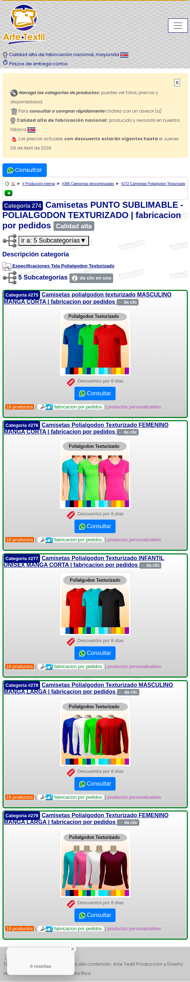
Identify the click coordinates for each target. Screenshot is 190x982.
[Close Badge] (72, 949)
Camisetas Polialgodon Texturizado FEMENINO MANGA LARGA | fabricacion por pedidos (86, 818)
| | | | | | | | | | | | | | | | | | (95, 955)
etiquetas (30, 954)
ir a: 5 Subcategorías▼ (53, 240)
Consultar (24, 170)
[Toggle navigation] (178, 25)
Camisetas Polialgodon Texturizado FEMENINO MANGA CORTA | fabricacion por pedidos (86, 428)
